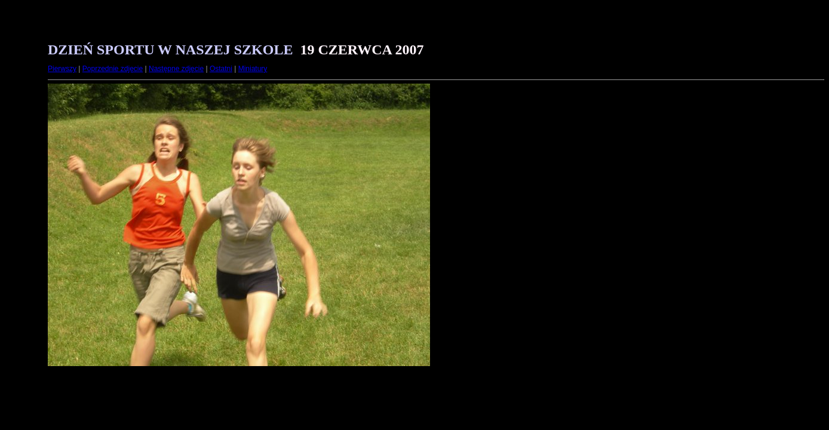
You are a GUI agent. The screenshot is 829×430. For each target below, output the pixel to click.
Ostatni (221, 68)
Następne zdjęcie (176, 68)
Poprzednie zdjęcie (112, 68)
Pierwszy (62, 68)
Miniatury (253, 68)
